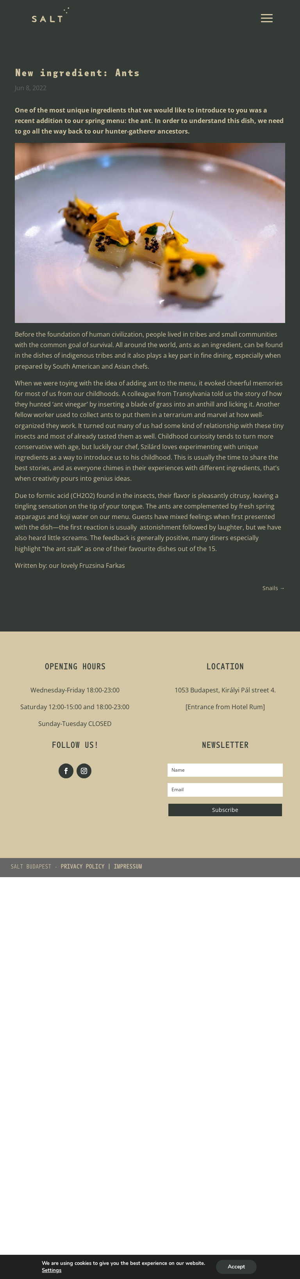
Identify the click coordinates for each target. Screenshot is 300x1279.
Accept (236, 1266)
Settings (51, 1270)
